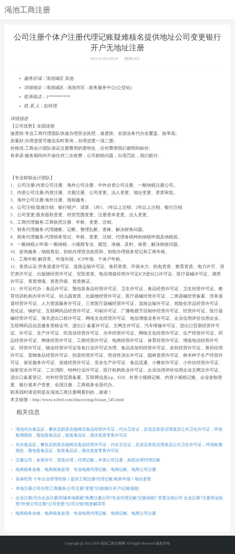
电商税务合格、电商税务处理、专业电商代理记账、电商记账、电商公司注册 (86, 469)
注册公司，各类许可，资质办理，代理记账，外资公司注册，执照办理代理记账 (88, 460)
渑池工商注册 (27, 9)
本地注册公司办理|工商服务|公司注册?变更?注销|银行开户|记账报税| (77, 488)
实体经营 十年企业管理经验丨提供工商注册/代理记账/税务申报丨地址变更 (83, 479)
